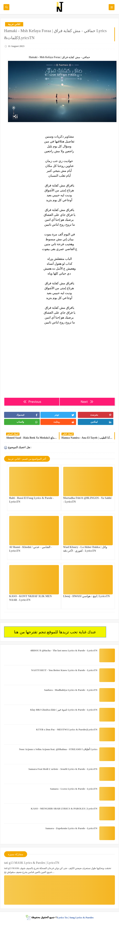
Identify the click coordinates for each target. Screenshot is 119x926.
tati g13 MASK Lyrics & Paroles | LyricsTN (31, 862)
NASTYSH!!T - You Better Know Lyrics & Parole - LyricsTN (64, 670)
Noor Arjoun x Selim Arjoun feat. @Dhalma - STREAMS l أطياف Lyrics (58, 749)
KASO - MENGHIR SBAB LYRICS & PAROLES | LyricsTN (64, 808)
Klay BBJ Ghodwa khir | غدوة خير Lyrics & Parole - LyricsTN (63, 709)
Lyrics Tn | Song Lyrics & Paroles (75, 917)
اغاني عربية (14, 24)
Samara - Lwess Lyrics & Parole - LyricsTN (73, 788)
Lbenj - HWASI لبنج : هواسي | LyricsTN (86, 596)
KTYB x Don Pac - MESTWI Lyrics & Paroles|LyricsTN (66, 729)
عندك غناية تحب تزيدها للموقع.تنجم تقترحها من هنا (55, 632)
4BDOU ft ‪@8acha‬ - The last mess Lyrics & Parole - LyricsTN (63, 650)
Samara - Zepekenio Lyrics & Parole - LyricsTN (71, 828)
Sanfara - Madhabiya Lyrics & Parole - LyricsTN (70, 689)
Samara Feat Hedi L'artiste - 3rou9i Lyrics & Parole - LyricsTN (62, 769)
